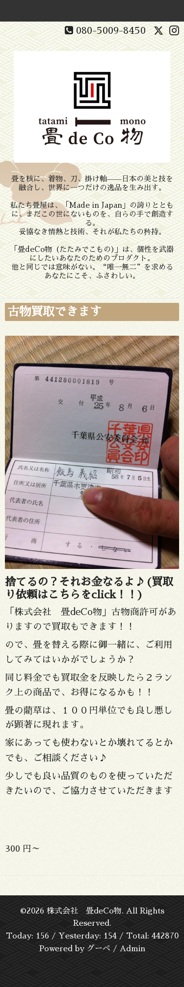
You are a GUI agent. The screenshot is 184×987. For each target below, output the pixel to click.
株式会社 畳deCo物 (84, 911)
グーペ (98, 949)
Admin (132, 949)
